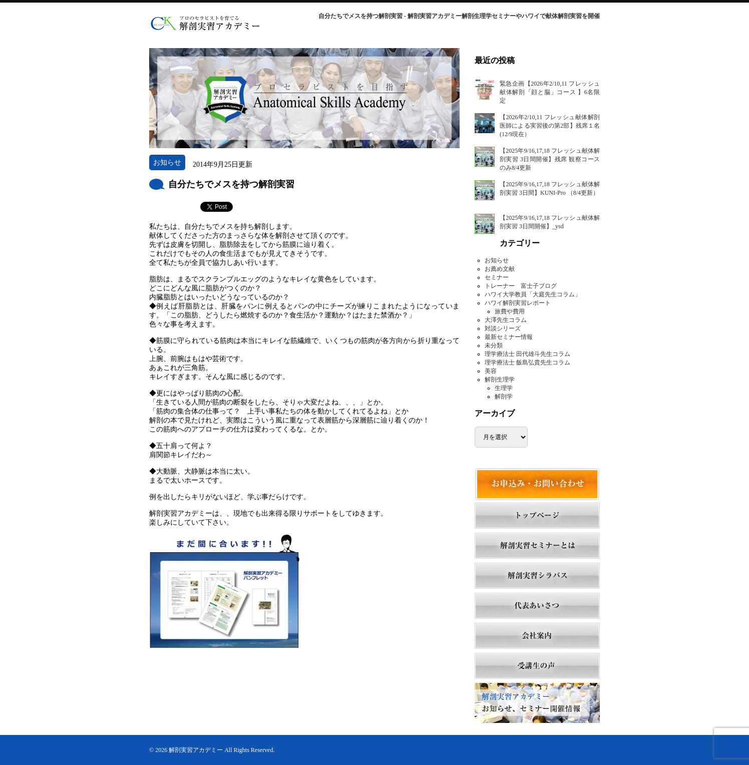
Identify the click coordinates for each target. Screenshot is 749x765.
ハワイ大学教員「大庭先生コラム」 (533, 294)
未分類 (494, 345)
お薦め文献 (500, 268)
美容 (491, 370)
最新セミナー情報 (509, 336)
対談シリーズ (503, 328)
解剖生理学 (500, 379)
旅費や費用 (510, 311)
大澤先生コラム (506, 319)
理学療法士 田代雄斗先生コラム (527, 353)
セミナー (497, 277)
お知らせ (497, 260)
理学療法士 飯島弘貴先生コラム (527, 362)
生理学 (504, 388)
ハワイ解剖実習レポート (518, 302)
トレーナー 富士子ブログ (521, 285)
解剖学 (504, 396)
